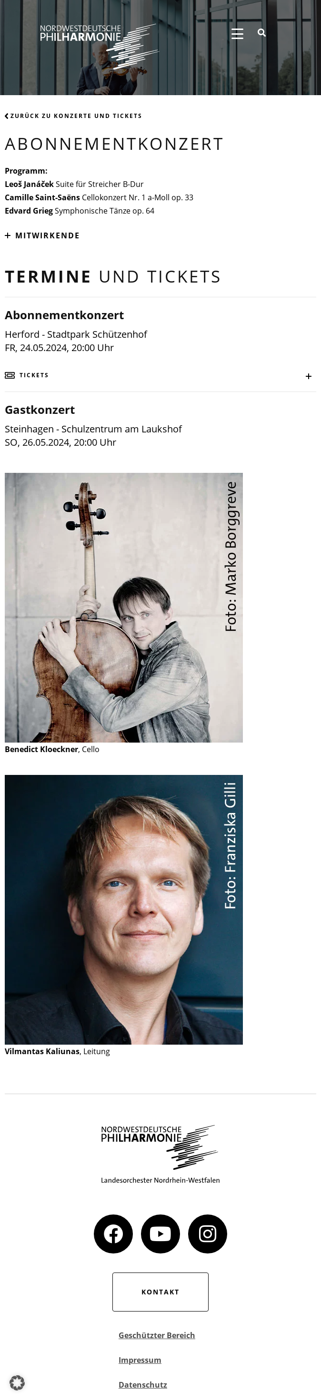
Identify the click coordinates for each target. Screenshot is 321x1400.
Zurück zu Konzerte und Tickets (73, 116)
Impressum (140, 1360)
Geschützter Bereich (157, 1335)
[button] (17, 1383)
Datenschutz (143, 1385)
